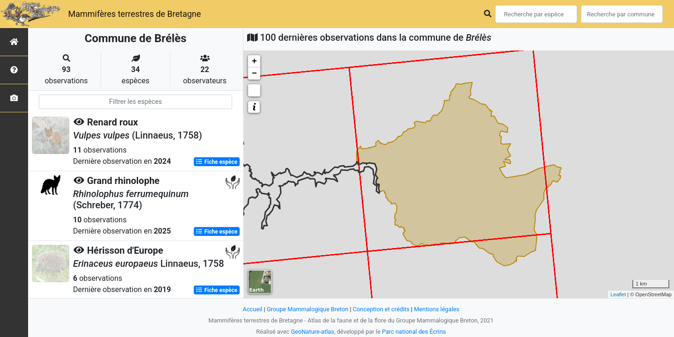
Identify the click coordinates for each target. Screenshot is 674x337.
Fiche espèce (216, 162)
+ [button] (254, 61)
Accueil (253, 309)
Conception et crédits (381, 309)
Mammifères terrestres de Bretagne (134, 14)
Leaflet (618, 294)
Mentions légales (436, 309)
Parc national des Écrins (414, 331)
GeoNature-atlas (312, 331)
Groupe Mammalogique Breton (307, 309)
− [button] (254, 73)
